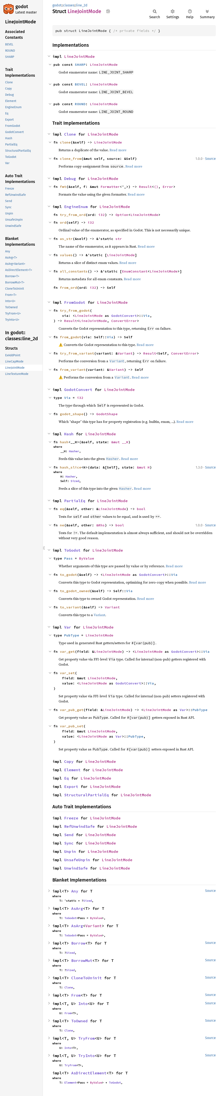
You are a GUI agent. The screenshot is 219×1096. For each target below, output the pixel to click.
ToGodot (72, 550)
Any (74, 891)
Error (168, 186)
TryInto (86, 1055)
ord (63, 222)
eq (62, 509)
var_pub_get (71, 710)
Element (72, 769)
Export (71, 786)
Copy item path (108, 11)
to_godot (68, 574)
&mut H (143, 467)
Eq (66, 778)
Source (210, 159)
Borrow (78, 943)
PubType (71, 635)
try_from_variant (77, 353)
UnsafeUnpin (77, 859)
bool (141, 509)
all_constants (74, 271)
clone (65, 142)
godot (21, 6)
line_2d (81, 5)
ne (62, 525)
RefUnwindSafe (79, 826)
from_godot (70, 337)
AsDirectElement (89, 1073)
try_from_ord (73, 215)
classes (68, 5)
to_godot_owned (75, 591)
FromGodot (74, 302)
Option (121, 215)
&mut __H (119, 442)
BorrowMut (81, 960)
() (156, 186)
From (76, 995)
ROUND (80, 104)
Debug (70, 178)
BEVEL (80, 84)
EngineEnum (76, 206)
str (118, 239)
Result (145, 186)
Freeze (71, 818)
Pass (68, 558)
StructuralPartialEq (86, 794)
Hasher (74, 451)
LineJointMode (79, 56)
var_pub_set (71, 726)
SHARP (80, 64)
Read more (118, 150)
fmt (63, 186)
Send (69, 834)
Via (146, 315)
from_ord (68, 287)
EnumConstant (135, 271)
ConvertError (124, 321)
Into (83, 1003)
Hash (69, 433)
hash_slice (70, 467)
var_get (67, 651)
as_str (66, 239)
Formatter (110, 186)
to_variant (70, 607)
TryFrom (86, 1038)
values (66, 255)
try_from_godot (75, 310)
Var (67, 627)
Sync (69, 843)
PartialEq (74, 500)
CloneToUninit (86, 977)
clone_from (70, 158)
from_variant (73, 369)
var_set (67, 673)
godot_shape (71, 414)
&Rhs (100, 525)
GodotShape (107, 414)
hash (64, 442)
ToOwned (79, 1020)
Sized (75, 481)
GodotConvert (124, 315)
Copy (69, 761)
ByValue (86, 558)
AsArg (77, 908)
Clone (70, 134)
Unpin (70, 851)
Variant (125, 353)
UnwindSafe (76, 868)
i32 (101, 215)
